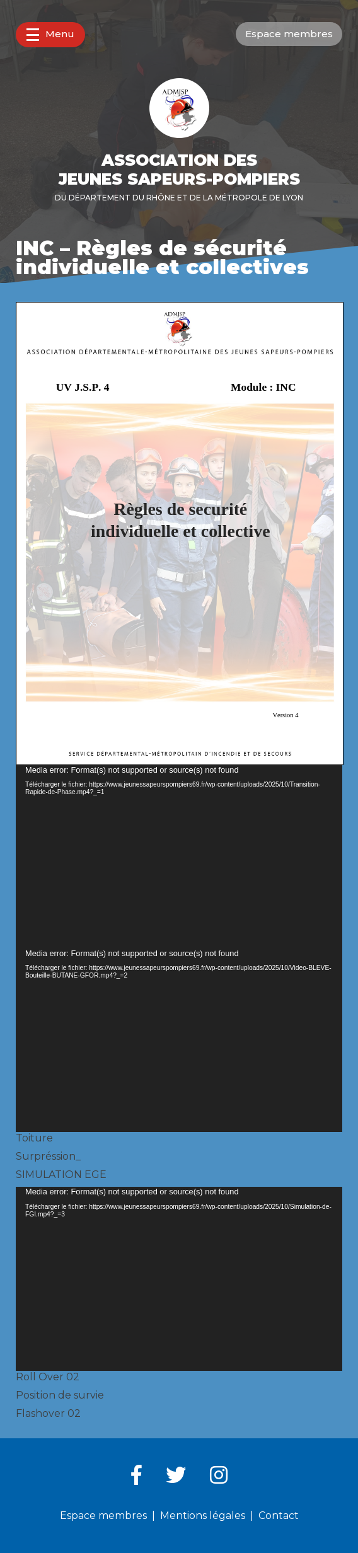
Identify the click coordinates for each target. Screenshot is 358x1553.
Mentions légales (202, 1515)
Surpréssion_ (48, 1156)
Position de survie (60, 1395)
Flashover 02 (48, 1413)
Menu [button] (50, 34)
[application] (179, 857)
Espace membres (289, 34)
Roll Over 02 (47, 1377)
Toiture (34, 1138)
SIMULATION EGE (61, 1175)
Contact (278, 1515)
